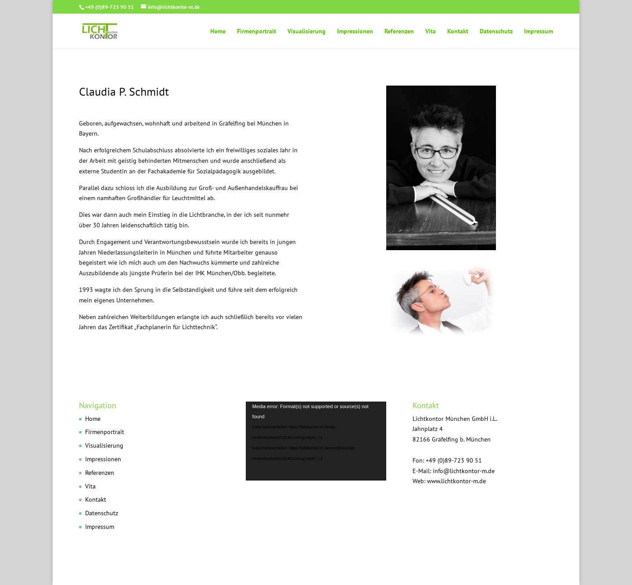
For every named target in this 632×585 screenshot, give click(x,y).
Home (218, 31)
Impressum (538, 31)
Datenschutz (496, 31)
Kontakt (457, 31)
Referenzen (399, 31)
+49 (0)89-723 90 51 (109, 7)
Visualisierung (306, 31)
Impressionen (355, 31)
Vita (430, 31)
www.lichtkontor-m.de (456, 481)
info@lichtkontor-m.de (464, 471)
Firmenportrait (256, 31)
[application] (316, 441)
